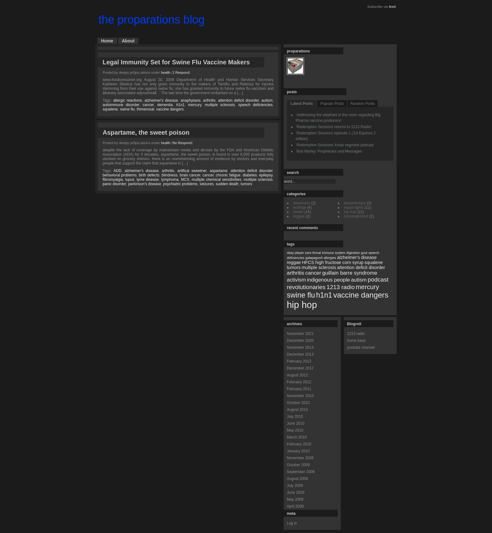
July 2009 (295, 485)
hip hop (350, 212)
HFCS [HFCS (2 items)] (308, 262)
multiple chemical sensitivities (216, 179)
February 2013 (299, 361)
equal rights (353, 207)
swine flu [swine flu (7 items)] (301, 295)
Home (107, 40)
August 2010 (297, 409)
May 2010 (295, 430)
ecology (299, 207)
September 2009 (301, 472)
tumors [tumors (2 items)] (294, 267)
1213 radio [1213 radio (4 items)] (341, 287)
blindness (170, 175)
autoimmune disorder (121, 105)
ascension (301, 203)
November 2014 (300, 347)
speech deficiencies (255, 105)
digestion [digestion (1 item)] (353, 253)
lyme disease (147, 179)
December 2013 (300, 354)
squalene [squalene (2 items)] (374, 262)
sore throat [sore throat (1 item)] (313, 253)
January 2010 (298, 451)
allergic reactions (127, 100)
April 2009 (295, 506)
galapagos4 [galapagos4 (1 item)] (314, 258)
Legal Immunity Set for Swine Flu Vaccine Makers (176, 62)
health (165, 72)
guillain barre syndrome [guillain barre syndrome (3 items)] (349, 273)
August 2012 (297, 375)
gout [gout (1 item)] (364, 253)
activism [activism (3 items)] (296, 280)
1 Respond (181, 72)
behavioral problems (119, 175)
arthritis (209, 100)
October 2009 (298, 465)
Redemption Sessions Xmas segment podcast (335, 145)
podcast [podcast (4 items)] (378, 279)
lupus (129, 179)
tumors (246, 184)
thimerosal (145, 109)
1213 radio (356, 333)
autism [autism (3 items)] (359, 280)
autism (266, 100)
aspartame (218, 171)
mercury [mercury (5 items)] (367, 286)
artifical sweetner (191, 171)
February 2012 (299, 382)
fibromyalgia (113, 179)
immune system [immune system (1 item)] (333, 253)
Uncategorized (356, 216)
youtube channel (361, 347)
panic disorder (114, 184)
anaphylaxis (191, 100)
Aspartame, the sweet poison (146, 132)
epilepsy (266, 175)
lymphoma (170, 179)
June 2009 (295, 492)
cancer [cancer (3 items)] (313, 273)
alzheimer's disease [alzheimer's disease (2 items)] (357, 257)
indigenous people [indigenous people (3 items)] (328, 280)
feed (392, 6)
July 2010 (295, 416)
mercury (194, 105)
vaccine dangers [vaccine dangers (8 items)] (360, 295)
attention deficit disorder (238, 100)
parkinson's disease (144, 184)
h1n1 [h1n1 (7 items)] (324, 295)
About (128, 40)
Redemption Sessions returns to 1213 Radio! (334, 127)
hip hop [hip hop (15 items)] (302, 304)
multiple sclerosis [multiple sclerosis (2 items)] (319, 267)
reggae (299, 216)
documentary (355, 203)
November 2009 (300, 458)
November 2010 (300, 396)
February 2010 (299, 444)
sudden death (227, 184)
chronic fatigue (228, 175)
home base (356, 340)
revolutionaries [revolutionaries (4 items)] (306, 287)
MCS (185, 179)
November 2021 (300, 333)
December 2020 (300, 340)
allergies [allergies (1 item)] (330, 258)
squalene (110, 109)
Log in (292, 523)
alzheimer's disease (161, 100)
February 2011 (299, 389)
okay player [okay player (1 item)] (295, 253)
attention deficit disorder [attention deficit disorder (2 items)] (361, 267)
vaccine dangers (170, 109)
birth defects (149, 175)
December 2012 (300, 368)
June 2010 (295, 423)
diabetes (250, 175)
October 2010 (298, 403)
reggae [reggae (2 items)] (294, 262)
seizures (207, 184)
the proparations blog (152, 19)
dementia (165, 105)
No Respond (182, 143)
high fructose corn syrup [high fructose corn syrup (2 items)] (339, 262)
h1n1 (180, 105)
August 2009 (297, 478)
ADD (117, 171)
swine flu (127, 109)
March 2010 (297, 437)
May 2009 (295, 499)
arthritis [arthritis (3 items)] (295, 273)
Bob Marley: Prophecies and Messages (329, 151)
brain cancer (190, 175)
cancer (148, 105)
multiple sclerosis (220, 105)
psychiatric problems (180, 184)
